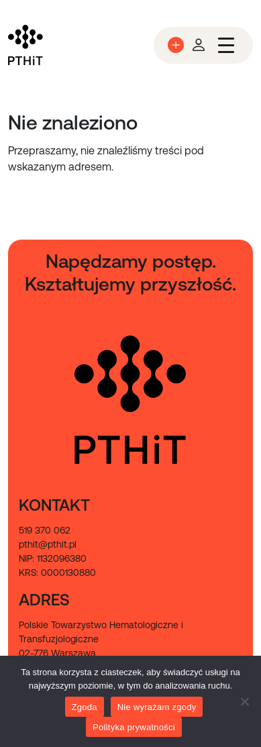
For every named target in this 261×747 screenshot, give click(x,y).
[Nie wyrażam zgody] (244, 701)
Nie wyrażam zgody (157, 707)
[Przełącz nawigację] (226, 45)
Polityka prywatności (134, 727)
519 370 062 (44, 530)
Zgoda (84, 707)
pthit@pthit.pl (47, 544)
